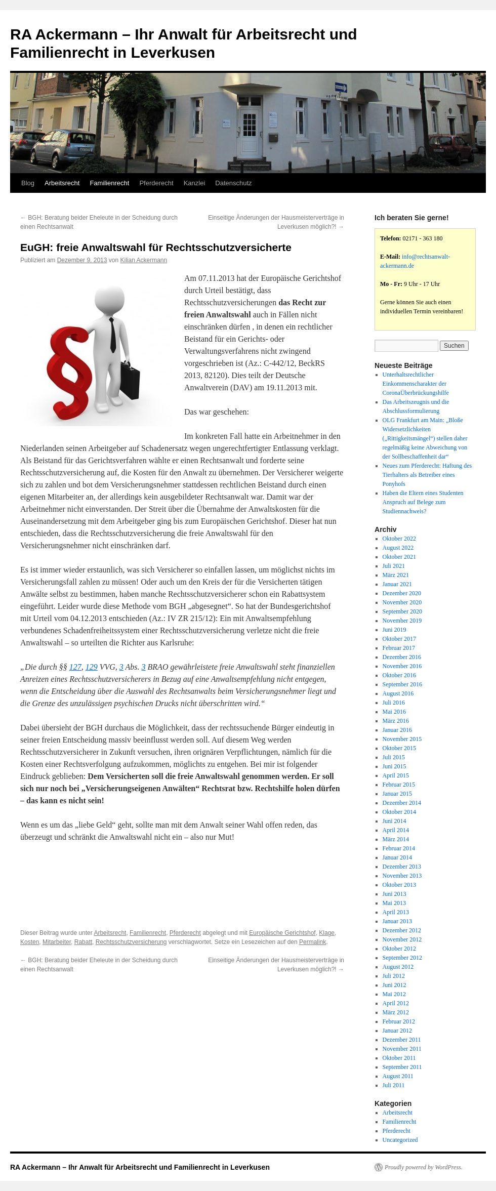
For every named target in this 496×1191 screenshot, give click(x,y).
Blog (27, 183)
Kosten (29, 942)
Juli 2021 (394, 565)
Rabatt (83, 942)
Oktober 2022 (399, 538)
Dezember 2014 (402, 802)
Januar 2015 (397, 793)
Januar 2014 (397, 857)
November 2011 (402, 1048)
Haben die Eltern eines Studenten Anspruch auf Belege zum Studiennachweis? (423, 502)
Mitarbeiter (57, 942)
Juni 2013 (394, 893)
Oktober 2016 (399, 675)
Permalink (312, 942)
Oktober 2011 (399, 1057)
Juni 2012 (394, 985)
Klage (327, 932)
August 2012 (398, 966)
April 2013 (396, 912)
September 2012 (402, 957)
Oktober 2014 (399, 811)
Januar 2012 (397, 1030)
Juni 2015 (394, 766)
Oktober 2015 (399, 748)
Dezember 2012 (402, 930)
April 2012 (396, 1003)
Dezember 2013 (402, 866)
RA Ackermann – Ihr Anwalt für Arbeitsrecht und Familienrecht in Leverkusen (140, 1167)
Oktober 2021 (399, 556)
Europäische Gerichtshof (282, 932)
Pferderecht (156, 183)
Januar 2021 (397, 584)
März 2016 (396, 720)
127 (75, 667)
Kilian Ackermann (143, 260)
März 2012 (396, 1012)
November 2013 (402, 875)
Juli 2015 (394, 757)
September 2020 (402, 611)
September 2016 (402, 684)
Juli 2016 (394, 702)
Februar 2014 (399, 848)
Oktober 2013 (399, 884)
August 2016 (398, 693)
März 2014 (396, 839)
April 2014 (396, 830)
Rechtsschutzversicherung (131, 942)
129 (92, 667)
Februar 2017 (399, 647)
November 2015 (402, 739)
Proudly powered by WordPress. (424, 1167)
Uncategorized (400, 1139)
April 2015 (396, 775)
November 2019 (402, 620)
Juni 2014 (394, 821)
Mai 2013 (394, 903)
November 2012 (402, 939)
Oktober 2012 (399, 948)
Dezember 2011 (402, 1039)
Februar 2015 (399, 784)
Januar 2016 (397, 729)
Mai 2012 (394, 994)
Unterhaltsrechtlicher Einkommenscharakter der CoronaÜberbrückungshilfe (416, 383)
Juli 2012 (394, 975)
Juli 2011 (394, 1085)
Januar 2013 (397, 921)
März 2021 (396, 575)
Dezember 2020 (402, 593)
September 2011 (402, 1067)
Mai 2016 (394, 711)
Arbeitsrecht (62, 183)
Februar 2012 (399, 1021)
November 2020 (402, 602)
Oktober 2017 (399, 638)
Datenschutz (233, 183)
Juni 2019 (394, 629)
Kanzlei (194, 183)
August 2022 (398, 547)
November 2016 (402, 666)
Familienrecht (109, 183)
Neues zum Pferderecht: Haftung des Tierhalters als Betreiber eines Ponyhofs (427, 474)
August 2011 (398, 1076)
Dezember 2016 (402, 657)
